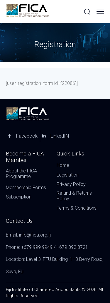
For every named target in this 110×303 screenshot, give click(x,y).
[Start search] (87, 11)
